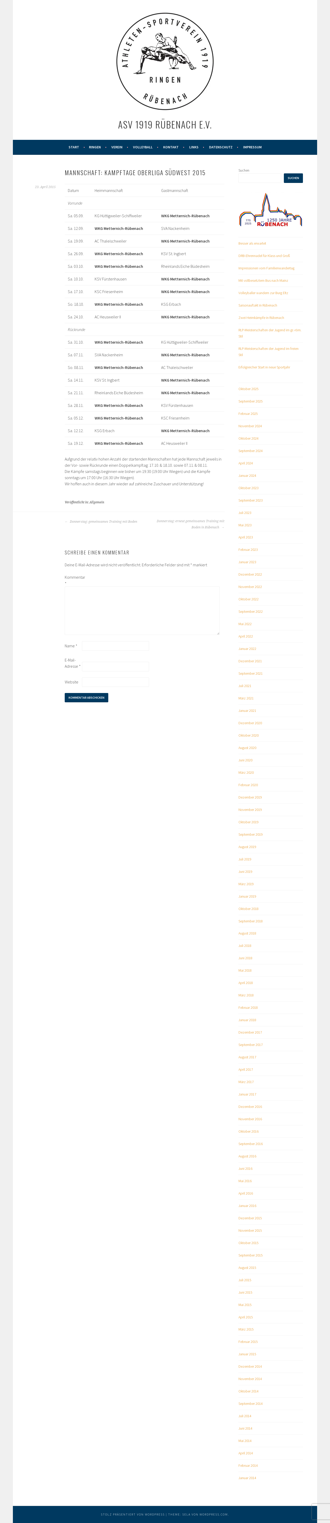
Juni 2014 (245, 1428)
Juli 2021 (244, 685)
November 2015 (250, 1230)
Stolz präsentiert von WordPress (133, 1514)
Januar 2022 (247, 648)
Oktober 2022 (248, 599)
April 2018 (245, 982)
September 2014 (250, 1403)
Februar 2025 (248, 413)
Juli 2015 (244, 1280)
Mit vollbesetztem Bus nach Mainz (263, 280)
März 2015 (246, 1329)
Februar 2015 (248, 1341)
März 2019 (246, 884)
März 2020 (246, 772)
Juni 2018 (245, 958)
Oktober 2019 (248, 822)
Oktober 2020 (248, 735)
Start (74, 147)
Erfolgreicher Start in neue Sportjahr (264, 367)
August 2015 (247, 1267)
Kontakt (171, 147)
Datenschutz (221, 147)
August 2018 (247, 933)
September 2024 (250, 450)
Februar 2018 (248, 1007)
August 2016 (247, 1156)
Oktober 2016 (248, 1131)
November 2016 (250, 1119)
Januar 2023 (247, 562)
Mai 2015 (245, 1304)
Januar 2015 (247, 1354)
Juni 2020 (245, 760)
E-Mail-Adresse (73, 663)
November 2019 (250, 809)
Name (71, 645)
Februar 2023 (248, 549)
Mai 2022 (245, 624)
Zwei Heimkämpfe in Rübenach (261, 317)
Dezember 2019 (250, 797)
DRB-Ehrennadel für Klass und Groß (264, 255)
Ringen (95, 147)
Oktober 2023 (248, 488)
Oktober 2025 (248, 388)
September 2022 (250, 611)
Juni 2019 (245, 871)
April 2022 (245, 636)
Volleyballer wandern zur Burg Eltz (263, 293)
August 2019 (247, 846)
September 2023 (250, 500)
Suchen (243, 170)
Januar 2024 (247, 475)
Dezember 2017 (250, 1032)
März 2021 (246, 698)
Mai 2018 (245, 970)
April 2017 (245, 1069)
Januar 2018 (247, 1020)
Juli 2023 (244, 512)
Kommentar (73, 580)
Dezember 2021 (250, 661)
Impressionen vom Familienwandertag (266, 268)
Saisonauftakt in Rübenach (257, 305)
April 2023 (245, 537)
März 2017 (246, 1081)
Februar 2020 (248, 785)
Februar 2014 (248, 1465)
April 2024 (245, 463)
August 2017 (247, 1057)
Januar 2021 (247, 710)
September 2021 (250, 673)
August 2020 (247, 747)
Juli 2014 (244, 1416)
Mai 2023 (245, 525)
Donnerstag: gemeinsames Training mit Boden (101, 521)
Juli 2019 (244, 859)
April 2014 (245, 1453)
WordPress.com (214, 1514)
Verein (116, 147)
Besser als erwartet (252, 243)
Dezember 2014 (250, 1366)
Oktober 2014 (248, 1391)
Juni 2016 (245, 1168)
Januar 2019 (247, 896)
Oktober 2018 (248, 908)
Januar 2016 (247, 1205)
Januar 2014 (247, 1478)
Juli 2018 (244, 945)
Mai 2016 (245, 1181)
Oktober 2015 (248, 1242)
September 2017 (250, 1044)
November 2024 (250, 426)
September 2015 (250, 1255)
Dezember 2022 (250, 574)
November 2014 (250, 1378)
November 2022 (250, 586)
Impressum (252, 147)
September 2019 (250, 834)
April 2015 (245, 1317)
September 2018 (250, 921)
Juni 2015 (245, 1292)
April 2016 (245, 1193)
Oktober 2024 (248, 438)
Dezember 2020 (250, 723)
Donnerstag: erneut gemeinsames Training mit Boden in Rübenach (190, 524)
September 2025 (250, 401)
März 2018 (246, 995)
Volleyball (143, 147)
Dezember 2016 (250, 1106)
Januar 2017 (247, 1094)
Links (194, 147)
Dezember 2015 (250, 1218)
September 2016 (250, 1143)
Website (71, 681)
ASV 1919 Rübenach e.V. (165, 124)
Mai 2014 (245, 1440)
